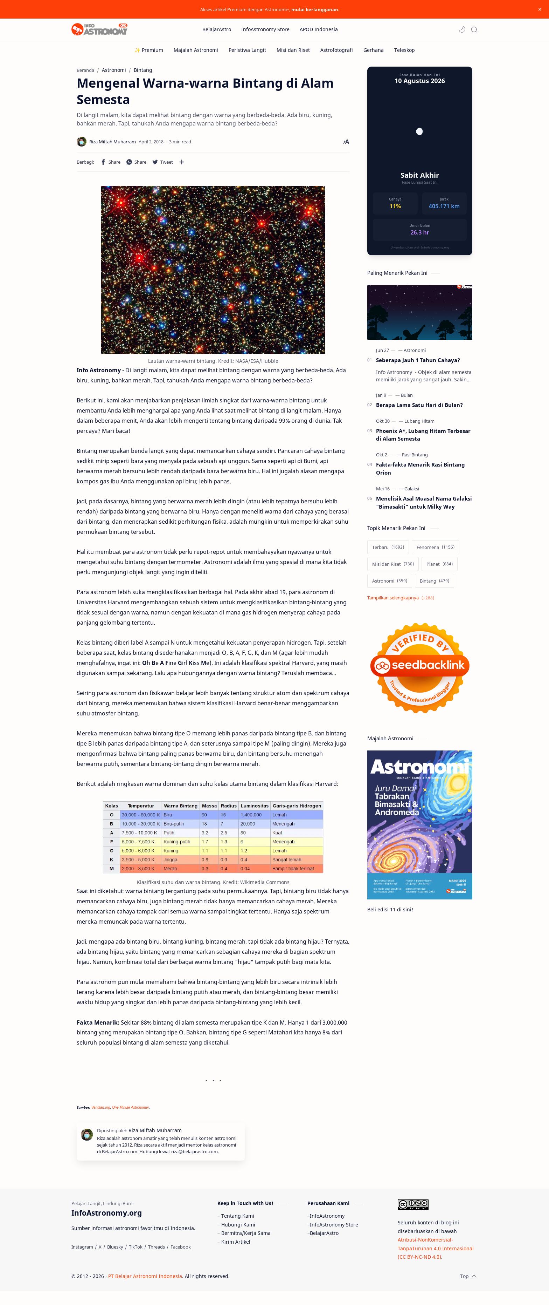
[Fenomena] (435, 551)
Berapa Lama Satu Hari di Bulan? (419, 408)
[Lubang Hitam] (419, 424)
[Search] (474, 29)
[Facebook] (181, 1260)
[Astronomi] (415, 354)
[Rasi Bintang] (415, 458)
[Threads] (156, 1260)
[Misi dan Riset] (293, 50)
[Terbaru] (388, 551)
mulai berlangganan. (315, 9)
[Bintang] (434, 584)
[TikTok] (136, 1260)
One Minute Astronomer (130, 1110)
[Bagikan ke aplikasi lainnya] (182, 165)
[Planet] (440, 567)
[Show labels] (402, 601)
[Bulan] (407, 398)
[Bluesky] (115, 1260)
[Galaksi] (411, 492)
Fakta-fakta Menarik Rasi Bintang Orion (420, 472)
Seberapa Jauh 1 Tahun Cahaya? (418, 363)
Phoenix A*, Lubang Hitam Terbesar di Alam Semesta (423, 438)
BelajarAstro (324, 1247)
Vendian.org (100, 1110)
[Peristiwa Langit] (247, 50)
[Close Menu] (538, 9)
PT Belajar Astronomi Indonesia (145, 1290)
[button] (462, 29)
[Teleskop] (404, 50)
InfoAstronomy (327, 1229)
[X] (100, 1260)
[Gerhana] (373, 50)
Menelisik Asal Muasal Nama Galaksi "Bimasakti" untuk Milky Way (424, 506)
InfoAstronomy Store (334, 1238)
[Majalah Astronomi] (196, 50)
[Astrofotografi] (336, 50)
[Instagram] (82, 1260)
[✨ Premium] (148, 50)
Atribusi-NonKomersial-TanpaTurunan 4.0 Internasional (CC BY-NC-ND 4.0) (436, 1262)
